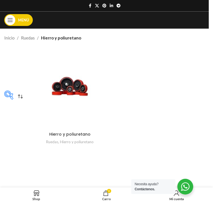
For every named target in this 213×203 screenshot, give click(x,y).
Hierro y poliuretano (70, 134)
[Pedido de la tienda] (20, 96)
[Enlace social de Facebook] (90, 6)
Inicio (9, 37)
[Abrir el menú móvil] (18, 20)
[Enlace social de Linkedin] (111, 6)
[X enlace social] (97, 6)
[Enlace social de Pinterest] (104, 6)
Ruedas (28, 37)
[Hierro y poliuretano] (69, 86)
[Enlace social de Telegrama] (118, 6)
